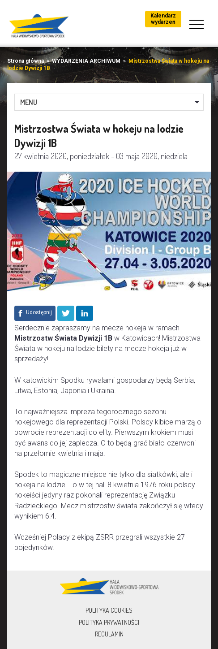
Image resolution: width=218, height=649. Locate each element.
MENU (28, 102)
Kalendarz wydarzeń (163, 19)
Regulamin (109, 634)
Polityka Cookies (109, 610)
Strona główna (25, 61)
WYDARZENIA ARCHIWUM (86, 61)
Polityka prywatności (109, 622)
